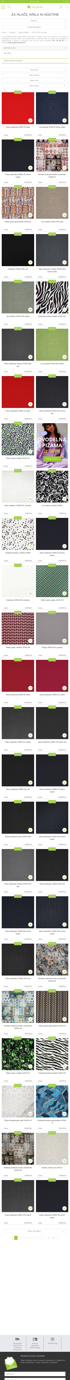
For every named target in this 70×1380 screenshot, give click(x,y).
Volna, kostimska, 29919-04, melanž (18, 742)
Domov (4, 32)
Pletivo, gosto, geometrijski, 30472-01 (18, 222)
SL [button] (66, 2)
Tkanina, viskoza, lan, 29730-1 (52, 1168)
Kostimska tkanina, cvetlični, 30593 (17, 553)
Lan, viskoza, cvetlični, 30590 (52, 505)
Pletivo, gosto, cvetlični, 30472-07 (18, 1073)
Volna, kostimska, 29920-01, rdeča (18, 411)
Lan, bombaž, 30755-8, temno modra (52, 127)
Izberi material (34, 75)
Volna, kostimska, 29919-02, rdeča (18, 695)
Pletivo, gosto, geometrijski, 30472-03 (52, 1026)
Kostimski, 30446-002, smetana (18, 600)
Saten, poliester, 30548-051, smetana (18, 505)
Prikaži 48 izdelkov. (34, 27)
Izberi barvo (34, 70)
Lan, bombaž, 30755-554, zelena (18, 316)
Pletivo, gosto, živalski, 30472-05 (18, 458)
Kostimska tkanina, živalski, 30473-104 (52, 316)
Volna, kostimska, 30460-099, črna (52, 884)
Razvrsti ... (34, 21)
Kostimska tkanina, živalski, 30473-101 (52, 1073)
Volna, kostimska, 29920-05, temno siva (52, 742)
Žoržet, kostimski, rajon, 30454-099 (18, 837)
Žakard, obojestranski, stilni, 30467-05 (17, 1120)
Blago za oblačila (23, 32)
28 (49, 1238)
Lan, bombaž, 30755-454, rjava (52, 222)
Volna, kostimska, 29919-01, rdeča (18, 127)
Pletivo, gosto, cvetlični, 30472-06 (18, 647)
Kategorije (12, 32)
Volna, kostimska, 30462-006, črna (17, 978)
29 (53, 1238)
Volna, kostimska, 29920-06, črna (18, 789)
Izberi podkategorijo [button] (35, 60)
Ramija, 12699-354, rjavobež (52, 647)
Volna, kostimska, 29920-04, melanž (18, 1215)
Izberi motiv (34, 80)
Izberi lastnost (34, 86)
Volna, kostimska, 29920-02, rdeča (52, 695)
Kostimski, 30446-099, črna (18, 269)
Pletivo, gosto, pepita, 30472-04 (52, 600)
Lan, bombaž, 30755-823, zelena (52, 364)
